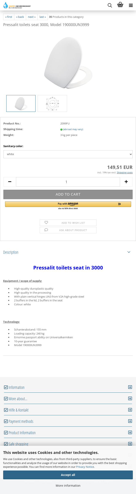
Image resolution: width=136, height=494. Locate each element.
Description (10, 252)
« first (8, 17)
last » (43, 17)
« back (20, 17)
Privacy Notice (85, 467)
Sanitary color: (13, 146)
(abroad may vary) (73, 129)
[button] (68, 205)
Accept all (68, 475)
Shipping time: (13, 129)
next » (32, 17)
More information (68, 485)
